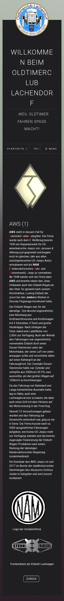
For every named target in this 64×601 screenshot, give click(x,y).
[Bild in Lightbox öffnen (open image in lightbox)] (30, 187)
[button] (31, 579)
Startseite (15, 148)
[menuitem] (16, 149)
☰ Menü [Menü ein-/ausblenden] (51, 148)
